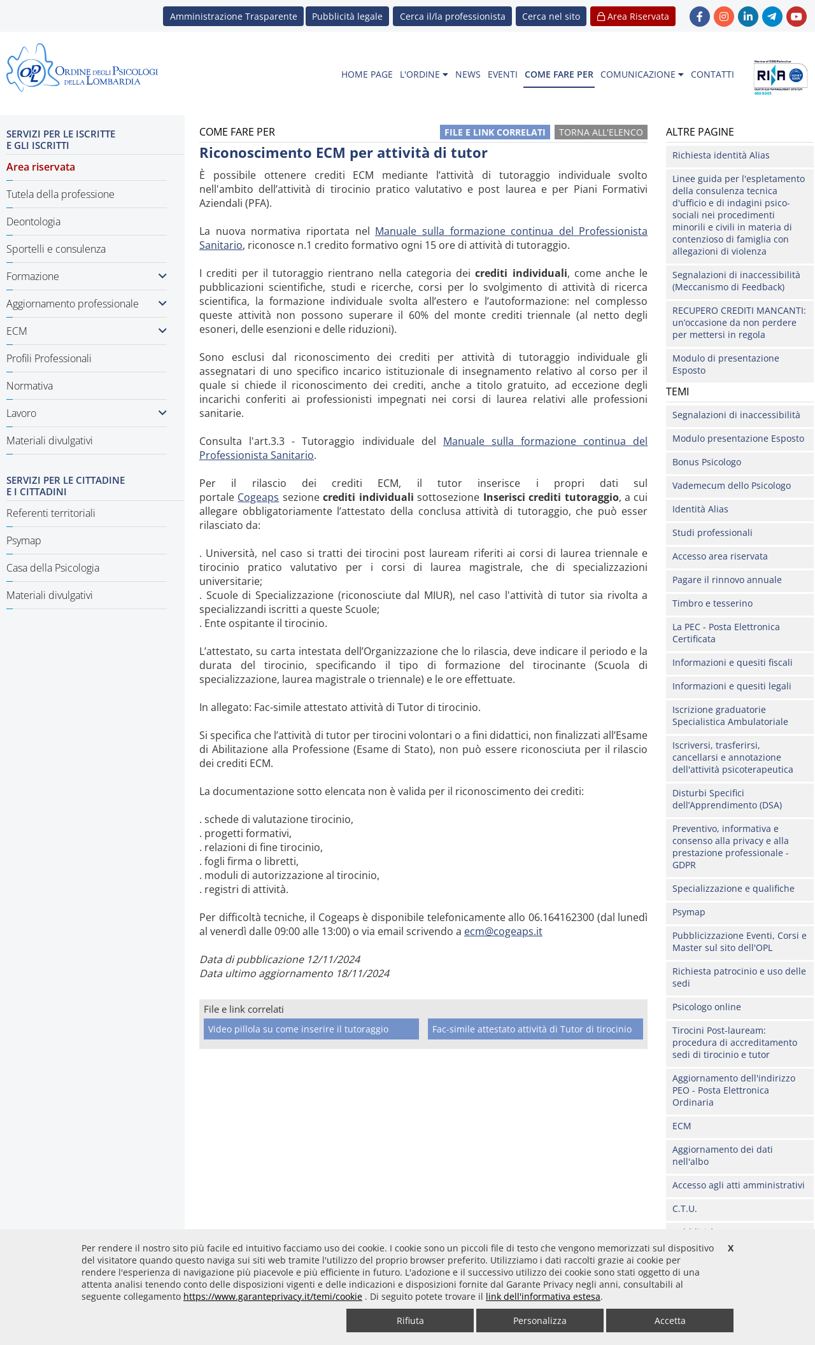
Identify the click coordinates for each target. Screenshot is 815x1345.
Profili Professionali (49, 358)
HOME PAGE (367, 74)
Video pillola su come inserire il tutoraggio (298, 1029)
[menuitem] (367, 74)
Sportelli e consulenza (56, 249)
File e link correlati (495, 132)
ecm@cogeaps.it (503, 931)
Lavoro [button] (86, 413)
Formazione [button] (86, 276)
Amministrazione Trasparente (233, 16)
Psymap (23, 540)
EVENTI (503, 74)
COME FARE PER (559, 74)
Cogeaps (258, 497)
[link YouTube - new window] (796, 16)
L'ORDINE (424, 74)
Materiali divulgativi (49, 440)
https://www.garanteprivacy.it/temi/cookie (272, 1296)
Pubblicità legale (347, 16)
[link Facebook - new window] (700, 16)
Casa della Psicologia (52, 568)
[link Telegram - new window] (772, 16)
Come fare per (225, 1064)
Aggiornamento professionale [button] (86, 304)
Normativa (29, 386)
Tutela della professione (60, 194)
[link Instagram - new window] (724, 16)
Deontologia (33, 222)
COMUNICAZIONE (642, 74)
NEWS (468, 74)
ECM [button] (86, 331)
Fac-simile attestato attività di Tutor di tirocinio (532, 1029)
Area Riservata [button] (633, 16)
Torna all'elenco (601, 132)
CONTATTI (712, 74)
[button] (551, 16)
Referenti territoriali (51, 513)
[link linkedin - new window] (748, 16)
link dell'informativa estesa (543, 1296)
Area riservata (40, 167)
